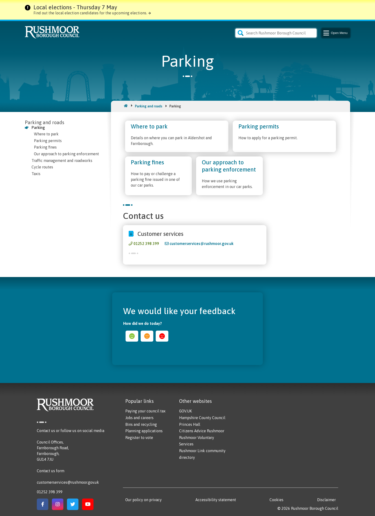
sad (162, 336)
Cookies (276, 500)
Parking (38, 127)
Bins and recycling (141, 424)
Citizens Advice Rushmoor (201, 431)
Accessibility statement (215, 500)
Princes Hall (189, 424)
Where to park (46, 134)
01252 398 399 (146, 243)
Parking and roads (148, 106)
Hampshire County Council (202, 418)
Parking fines (45, 147)
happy (132, 336)
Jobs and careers (139, 418)
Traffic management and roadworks (62, 160)
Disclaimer (326, 500)
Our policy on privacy (143, 500)
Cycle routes (42, 167)
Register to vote (139, 437)
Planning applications (144, 431)
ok (147, 336)
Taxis (36, 174)
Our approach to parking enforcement (66, 154)
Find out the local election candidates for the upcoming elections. (90, 13)
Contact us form (50, 471)
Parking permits (48, 141)
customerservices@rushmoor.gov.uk (201, 243)
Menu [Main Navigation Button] (334, 33)
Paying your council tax (145, 411)
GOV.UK (185, 411)
